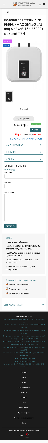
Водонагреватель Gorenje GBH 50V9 (24, 358)
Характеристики (14, 145)
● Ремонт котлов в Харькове (17, 242)
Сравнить (16, 139)
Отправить (10, 226)
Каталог (24, 377)
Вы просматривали (13, 305)
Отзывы (10, 159)
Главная (24, 372)
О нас (24, 382)
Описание (11, 152)
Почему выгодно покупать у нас (21, 280)
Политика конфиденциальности (24, 418)
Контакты (24, 392)
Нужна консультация (33, 139)
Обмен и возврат (24, 408)
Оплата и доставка (24, 387)
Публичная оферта (24, 413)
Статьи (9, 238)
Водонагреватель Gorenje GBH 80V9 (24, 361)
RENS (8, 12)
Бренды (24, 403)
